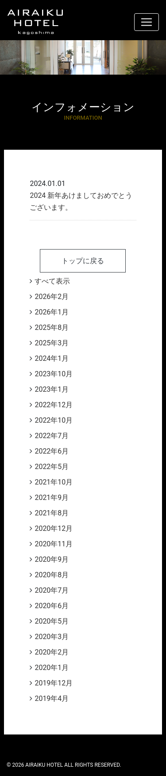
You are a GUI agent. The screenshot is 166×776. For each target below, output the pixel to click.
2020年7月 (52, 590)
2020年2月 (52, 652)
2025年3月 (52, 343)
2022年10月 (54, 420)
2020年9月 (52, 559)
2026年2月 (52, 296)
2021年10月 (54, 482)
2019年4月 (52, 698)
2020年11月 (54, 544)
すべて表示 (52, 281)
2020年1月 (52, 667)
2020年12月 (54, 528)
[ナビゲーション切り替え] (146, 22)
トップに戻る (83, 261)
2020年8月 (52, 575)
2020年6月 (52, 606)
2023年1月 (52, 389)
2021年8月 (52, 513)
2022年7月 (52, 436)
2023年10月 (54, 374)
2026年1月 (52, 312)
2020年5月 (52, 621)
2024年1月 (52, 358)
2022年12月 (54, 405)
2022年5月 (52, 466)
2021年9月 (52, 497)
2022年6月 (52, 451)
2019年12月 (54, 683)
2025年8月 (52, 327)
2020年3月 (52, 636)
